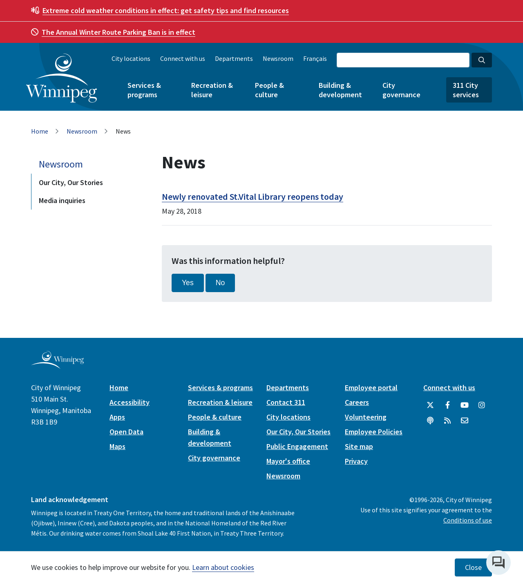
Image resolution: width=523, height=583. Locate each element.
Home (39, 131)
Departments (234, 58)
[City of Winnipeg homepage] (57, 365)
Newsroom (278, 58)
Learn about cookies (223, 567)
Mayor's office (288, 461)
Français (315, 58)
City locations (131, 58)
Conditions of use (467, 520)
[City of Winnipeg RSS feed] (447, 421)
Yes (188, 283)
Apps (117, 417)
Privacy (356, 461)
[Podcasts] (430, 421)
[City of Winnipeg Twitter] (430, 405)
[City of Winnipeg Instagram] (482, 405)
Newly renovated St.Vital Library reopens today (252, 196)
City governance (401, 89)
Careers (357, 402)
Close (473, 567)
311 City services (466, 89)
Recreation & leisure (212, 89)
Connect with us (182, 58)
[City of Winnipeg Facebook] (447, 405)
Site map (359, 446)
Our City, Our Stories (71, 182)
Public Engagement (297, 446)
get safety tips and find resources (165, 10)
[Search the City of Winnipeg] (403, 60)
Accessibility (130, 402)
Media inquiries (62, 200)
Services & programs (144, 89)
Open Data (126, 431)
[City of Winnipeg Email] (465, 421)
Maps (117, 446)
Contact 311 (285, 402)
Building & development (340, 89)
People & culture (269, 89)
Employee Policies (373, 431)
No (220, 283)
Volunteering (366, 417)
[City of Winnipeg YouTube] (465, 405)
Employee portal (371, 387)
